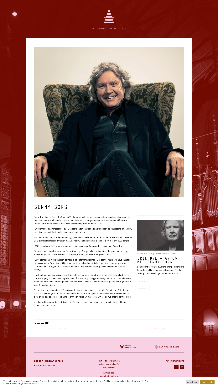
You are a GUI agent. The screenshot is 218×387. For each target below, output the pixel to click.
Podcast (113, 28)
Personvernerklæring (174, 360)
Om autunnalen (99, 28)
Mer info (143, 281)
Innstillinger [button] (192, 382)
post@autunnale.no (109, 376)
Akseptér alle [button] (207, 382)
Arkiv (123, 28)
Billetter (143, 288)
